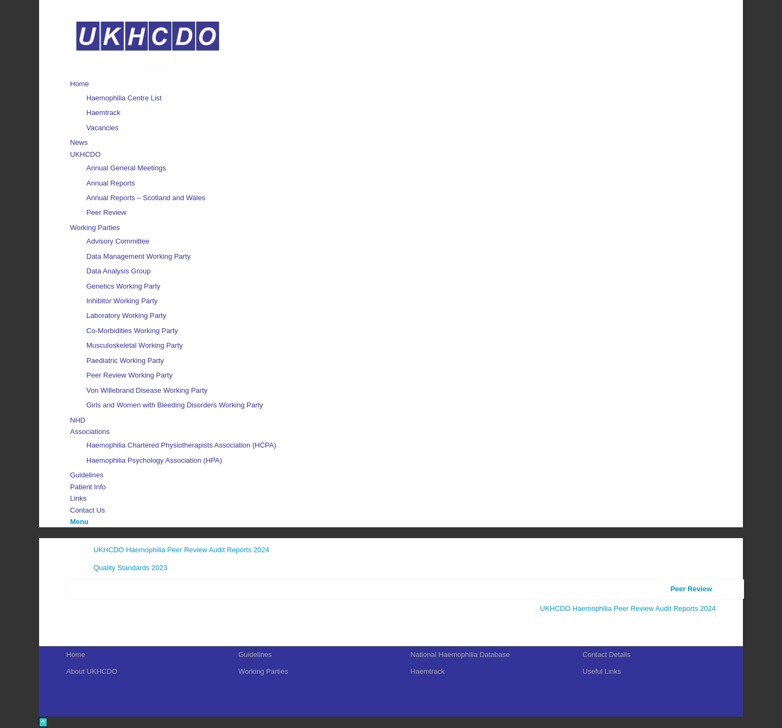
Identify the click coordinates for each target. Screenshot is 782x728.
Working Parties (263, 671)
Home (75, 654)
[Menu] (79, 522)
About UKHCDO (91, 671)
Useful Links (602, 671)
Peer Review (691, 589)
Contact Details (606, 654)
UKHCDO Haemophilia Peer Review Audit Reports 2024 (181, 550)
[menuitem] (393, 105)
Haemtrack (428, 671)
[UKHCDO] (147, 72)
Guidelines (255, 654)
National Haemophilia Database (460, 654)
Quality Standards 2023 (130, 568)
